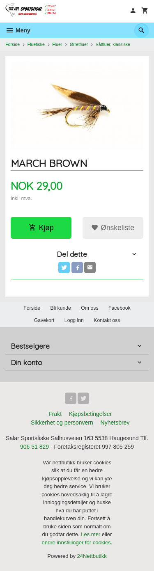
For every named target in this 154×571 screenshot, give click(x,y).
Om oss (89, 308)
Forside (12, 44)
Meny (17, 30)
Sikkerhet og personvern (62, 422)
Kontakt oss (107, 320)
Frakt (55, 414)
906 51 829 (34, 446)
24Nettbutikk (92, 556)
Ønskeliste (112, 228)
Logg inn (74, 320)
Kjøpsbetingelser (90, 414)
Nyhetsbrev (115, 422)
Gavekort (44, 320)
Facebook (119, 308)
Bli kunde (61, 308)
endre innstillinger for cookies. (77, 542)
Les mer (91, 534)
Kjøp (41, 228)
